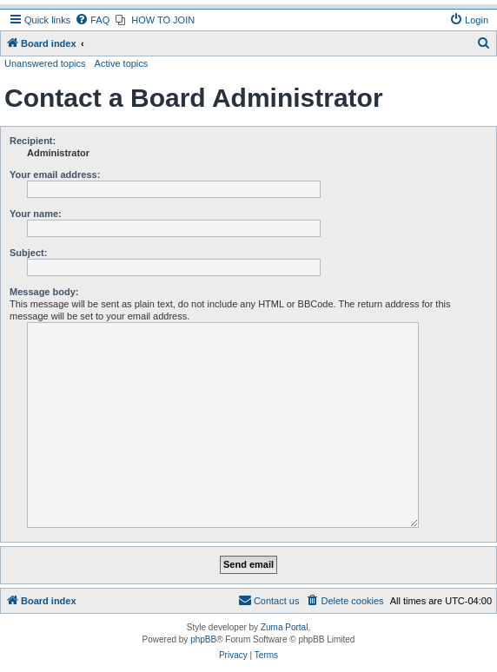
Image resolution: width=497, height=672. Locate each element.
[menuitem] (92, 20)
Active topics (122, 63)
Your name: (36, 213)
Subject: (28, 252)
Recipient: (33, 140)
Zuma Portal (284, 627)
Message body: (44, 292)
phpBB (203, 639)
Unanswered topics (45, 63)
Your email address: (55, 174)
